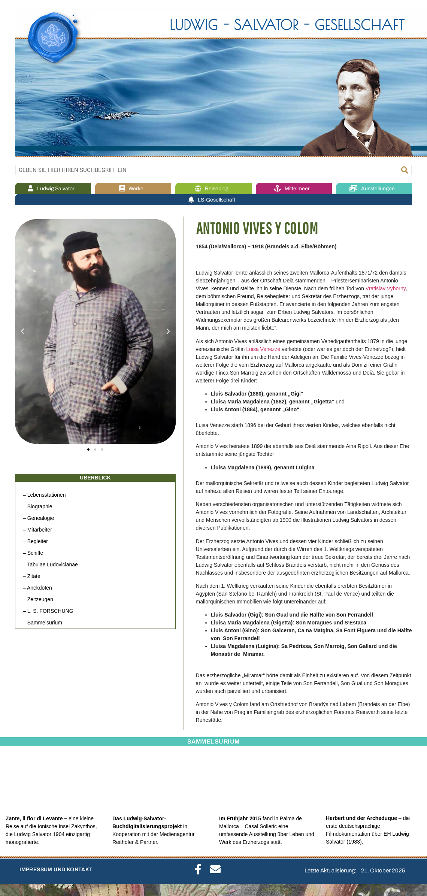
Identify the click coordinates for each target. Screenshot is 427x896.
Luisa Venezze (263, 349)
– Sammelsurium (42, 623)
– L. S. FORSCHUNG (48, 611)
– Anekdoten (37, 588)
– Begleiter (35, 541)
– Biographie (37, 506)
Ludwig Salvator (53, 188)
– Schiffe (33, 553)
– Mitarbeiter (37, 530)
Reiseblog (213, 188)
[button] (22, 331)
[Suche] (405, 170)
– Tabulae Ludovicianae (50, 564)
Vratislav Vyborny (386, 288)
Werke (133, 188)
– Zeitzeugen (38, 599)
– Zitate (31, 576)
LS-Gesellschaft (213, 199)
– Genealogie (38, 518)
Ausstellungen (374, 188)
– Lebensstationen (44, 495)
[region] (213, 82)
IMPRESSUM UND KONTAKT (56, 869)
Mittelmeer (294, 188)
